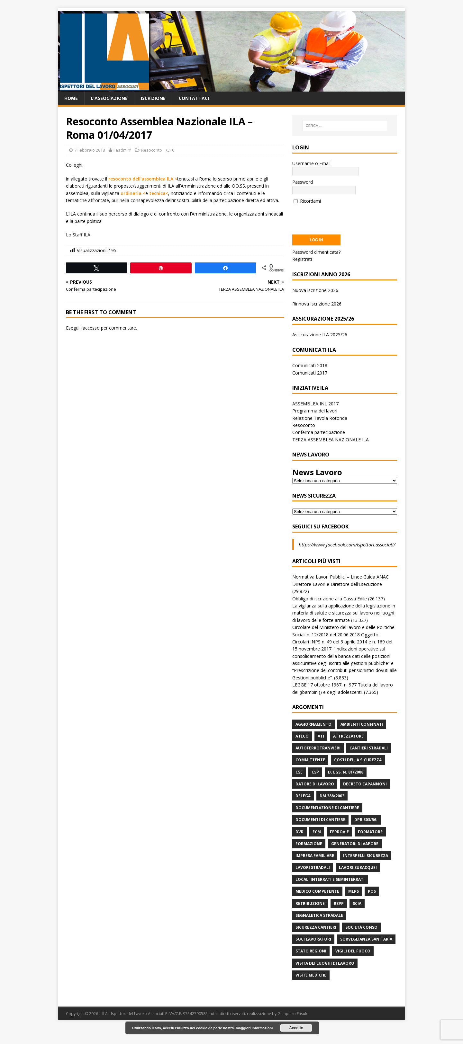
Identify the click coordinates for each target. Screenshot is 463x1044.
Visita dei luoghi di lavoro (324, 963)
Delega (303, 796)
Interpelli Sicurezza (365, 855)
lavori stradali (312, 867)
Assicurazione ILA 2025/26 (319, 335)
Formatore (370, 832)
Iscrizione (153, 98)
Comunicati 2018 (309, 365)
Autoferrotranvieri (317, 748)
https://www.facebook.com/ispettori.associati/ (347, 544)
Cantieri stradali (369, 748)
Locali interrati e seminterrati (330, 879)
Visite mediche (310, 975)
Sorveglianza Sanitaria (366, 939)
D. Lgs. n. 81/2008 (345, 772)
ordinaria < (133, 193)
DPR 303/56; (365, 819)
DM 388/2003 (332, 796)
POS (372, 891)
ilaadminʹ (122, 150)
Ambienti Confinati (361, 724)
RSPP (339, 903)
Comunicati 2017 (309, 373)
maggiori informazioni (254, 1028)
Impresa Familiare (314, 855)
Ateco (302, 736)
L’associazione (109, 98)
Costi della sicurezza (358, 760)
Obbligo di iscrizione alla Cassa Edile (329, 599)
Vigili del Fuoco (352, 951)
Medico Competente (317, 891)
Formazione (308, 843)
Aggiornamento (313, 724)
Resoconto (151, 150)
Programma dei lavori (314, 411)
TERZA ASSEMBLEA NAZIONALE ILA (330, 440)
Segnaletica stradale (319, 915)
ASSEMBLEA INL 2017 (315, 404)
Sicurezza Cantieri (315, 927)
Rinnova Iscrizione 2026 (316, 304)
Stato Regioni (310, 951)
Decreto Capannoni (365, 784)
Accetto (296, 1028)
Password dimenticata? (316, 252)
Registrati (302, 259)
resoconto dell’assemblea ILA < (142, 179)
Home (71, 98)
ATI (321, 736)
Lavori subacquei (358, 867)
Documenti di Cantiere (320, 819)
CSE (299, 772)
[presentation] (341, 217)
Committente (310, 760)
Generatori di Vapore (354, 843)
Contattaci (194, 98)
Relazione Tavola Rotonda (319, 418)
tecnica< (158, 193)
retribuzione (310, 903)
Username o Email (311, 163)
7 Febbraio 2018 (89, 150)
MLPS (353, 891)
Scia (357, 903)
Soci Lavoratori (313, 939)
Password (302, 182)
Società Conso (361, 927)
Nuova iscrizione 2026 (315, 290)
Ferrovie (339, 832)
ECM (317, 832)
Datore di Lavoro (314, 784)
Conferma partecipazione (318, 432)
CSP (315, 772)
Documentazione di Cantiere (327, 807)
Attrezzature (348, 736)
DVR (299, 832)
